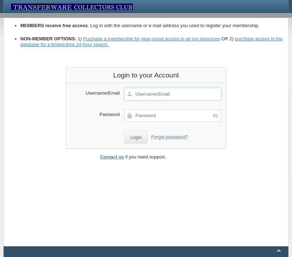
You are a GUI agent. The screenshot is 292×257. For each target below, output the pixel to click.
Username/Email (102, 93)
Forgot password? (169, 137)
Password (109, 114)
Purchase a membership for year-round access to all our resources (151, 38)
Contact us (112, 157)
